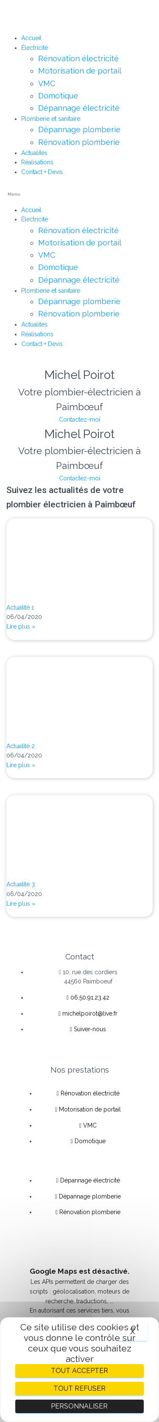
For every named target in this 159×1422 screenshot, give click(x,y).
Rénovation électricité (78, 58)
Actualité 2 (20, 746)
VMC (46, 83)
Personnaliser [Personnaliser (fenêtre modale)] (79, 1406)
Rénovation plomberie (79, 142)
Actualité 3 (20, 884)
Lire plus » (20, 626)
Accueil (31, 38)
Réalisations (37, 162)
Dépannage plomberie (79, 129)
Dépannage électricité (79, 108)
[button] (79, 194)
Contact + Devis (42, 172)
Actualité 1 (20, 607)
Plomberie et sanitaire (50, 118)
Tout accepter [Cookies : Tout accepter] (79, 1371)
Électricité (34, 47)
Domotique (58, 95)
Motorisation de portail (79, 70)
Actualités (34, 153)
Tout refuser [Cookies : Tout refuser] (79, 1388)
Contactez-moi (79, 419)
